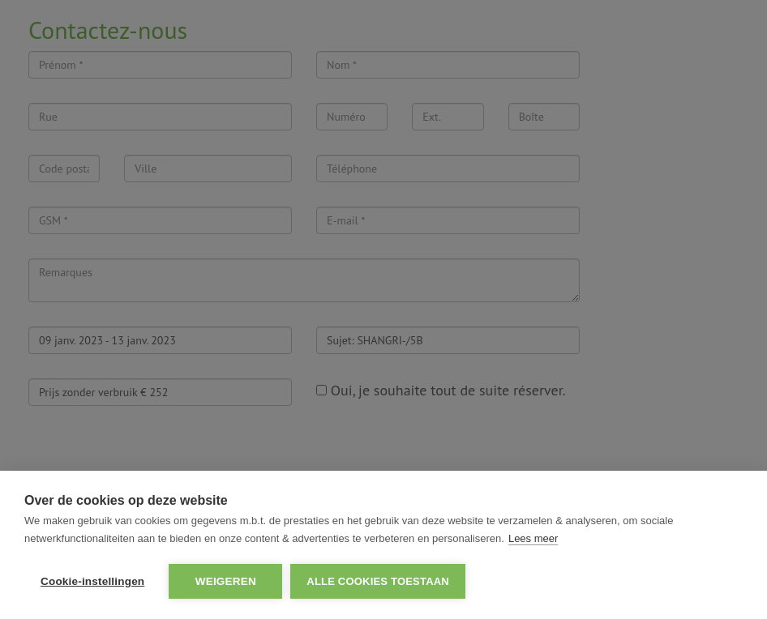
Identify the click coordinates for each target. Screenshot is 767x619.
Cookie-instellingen (92, 581)
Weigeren (225, 581)
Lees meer (533, 538)
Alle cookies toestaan (377, 581)
